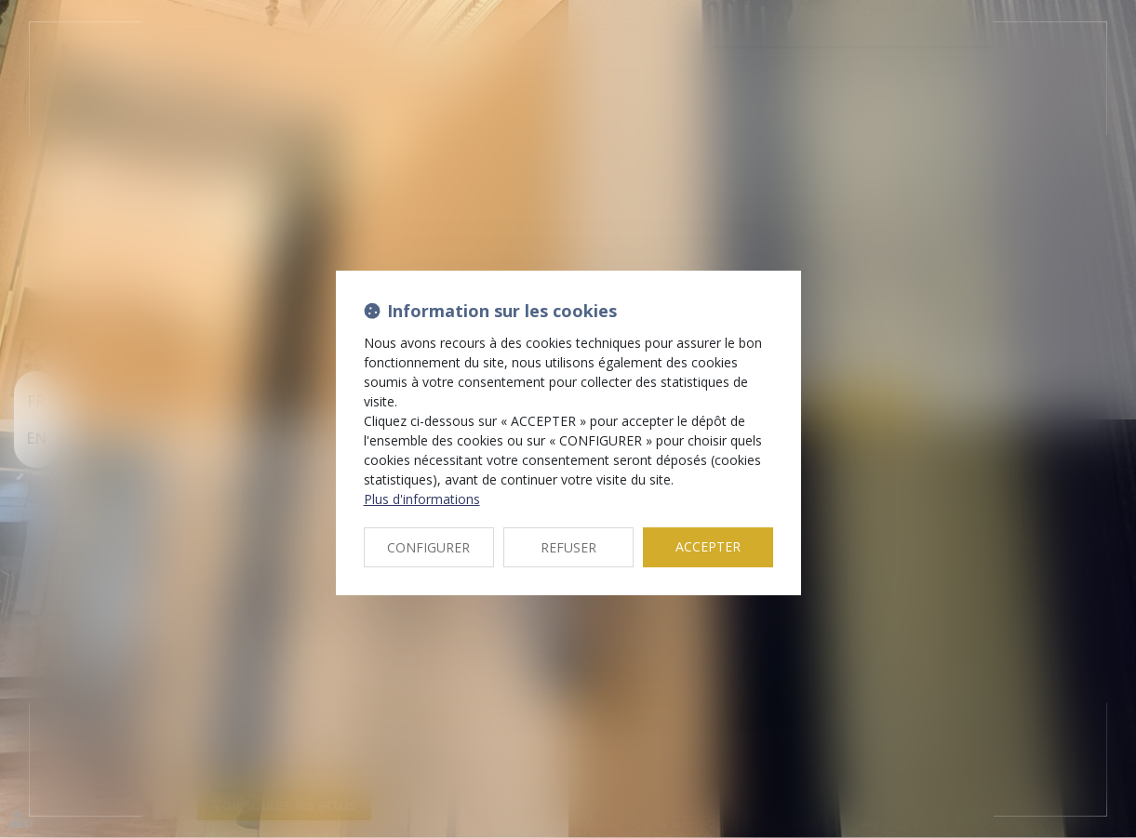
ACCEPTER (708, 546)
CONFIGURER (428, 547)
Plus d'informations (422, 499)
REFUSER (568, 547)
